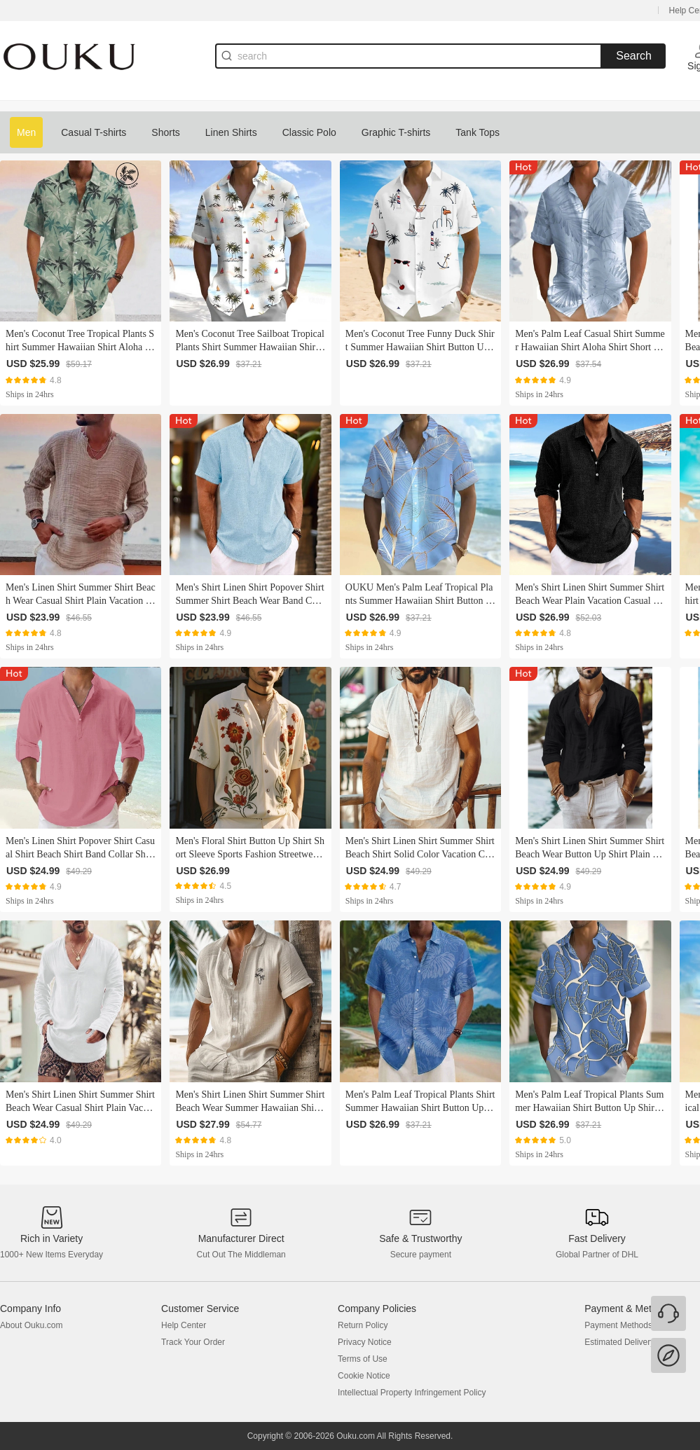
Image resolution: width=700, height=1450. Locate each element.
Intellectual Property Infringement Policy (412, 1392)
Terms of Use (362, 1359)
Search (634, 56)
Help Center (183, 1325)
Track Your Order (193, 1342)
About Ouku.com (31, 1325)
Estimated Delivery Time (629, 1342)
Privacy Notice (365, 1342)
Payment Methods (618, 1325)
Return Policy (362, 1325)
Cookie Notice (364, 1376)
